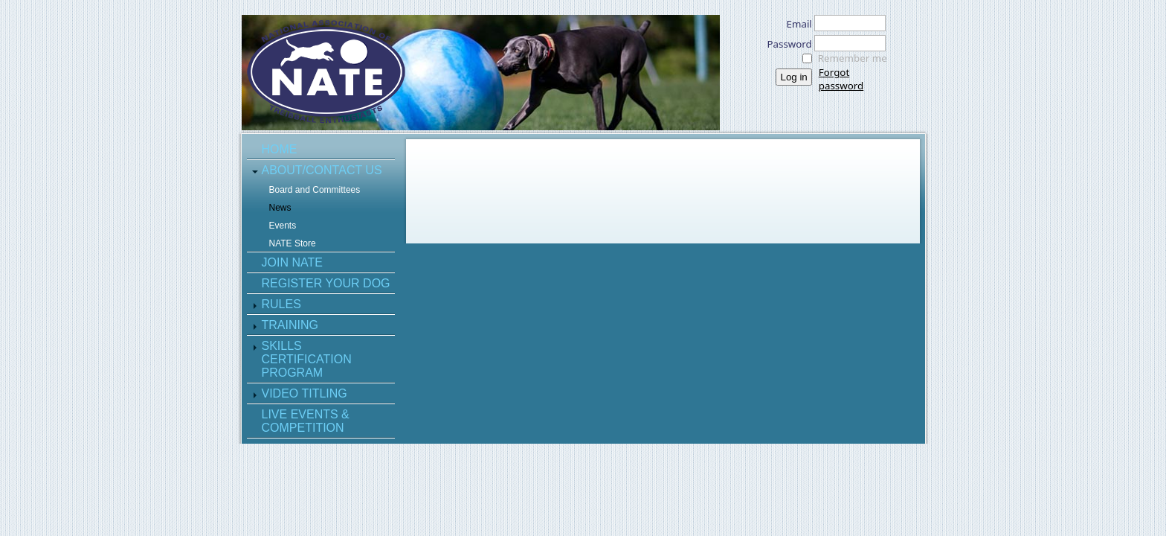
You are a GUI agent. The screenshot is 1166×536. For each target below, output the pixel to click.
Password (785, 44)
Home (279, 149)
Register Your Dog (326, 283)
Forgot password (841, 79)
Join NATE (292, 262)
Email (795, 24)
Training (290, 325)
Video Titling (304, 393)
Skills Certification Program (307, 359)
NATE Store (292, 243)
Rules (281, 304)
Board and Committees (315, 190)
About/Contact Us (322, 170)
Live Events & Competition (306, 421)
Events (283, 225)
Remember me (852, 58)
